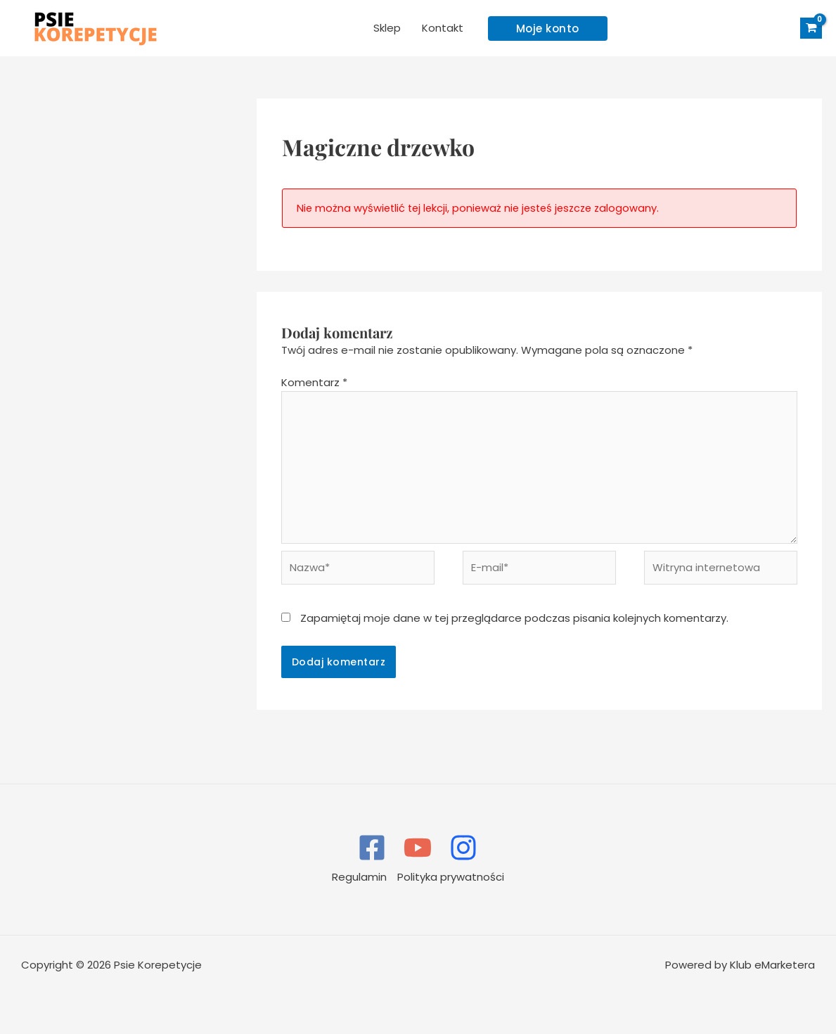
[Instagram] (463, 848)
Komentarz (314, 382)
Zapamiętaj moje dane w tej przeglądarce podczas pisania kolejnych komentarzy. (514, 618)
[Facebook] (372, 848)
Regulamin (359, 876)
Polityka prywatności (450, 876)
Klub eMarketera (772, 964)
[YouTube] (418, 848)
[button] (547, 28)
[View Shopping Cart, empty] (811, 28)
